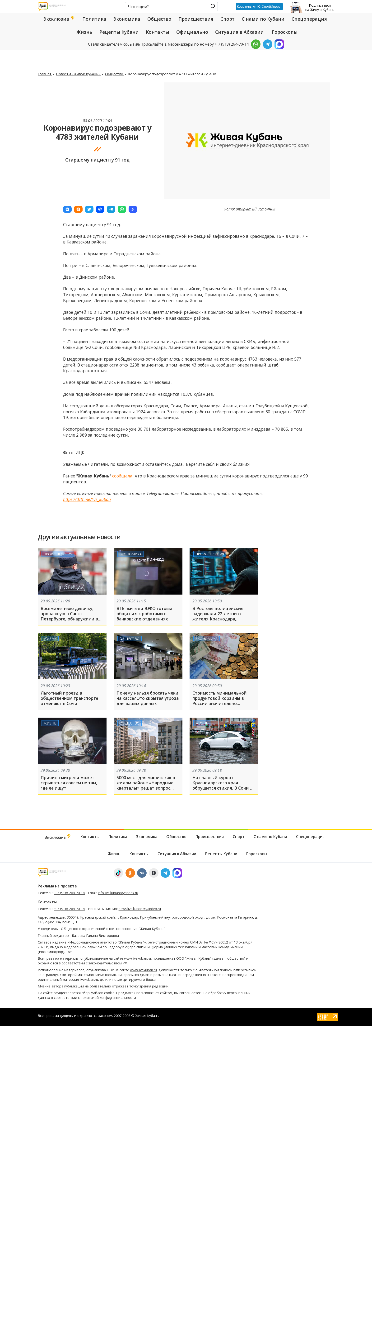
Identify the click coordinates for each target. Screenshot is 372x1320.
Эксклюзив (59, 19)
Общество (159, 19)
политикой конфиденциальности (108, 997)
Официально (192, 32)
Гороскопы (285, 32)
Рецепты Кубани (119, 32)
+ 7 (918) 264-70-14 (69, 893)
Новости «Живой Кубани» (78, 73)
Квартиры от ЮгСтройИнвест (259, 6)
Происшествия (195, 19)
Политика (94, 19)
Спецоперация (309, 19)
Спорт (227, 19)
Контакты (157, 32)
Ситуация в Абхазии (239, 32)
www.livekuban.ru (137, 958)
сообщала (122, 476)
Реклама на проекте (57, 886)
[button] (67, 209)
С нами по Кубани (263, 19)
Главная (45, 73)
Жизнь (84, 32)
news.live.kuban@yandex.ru (140, 908)
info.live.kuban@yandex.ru (118, 893)
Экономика (126, 19)
